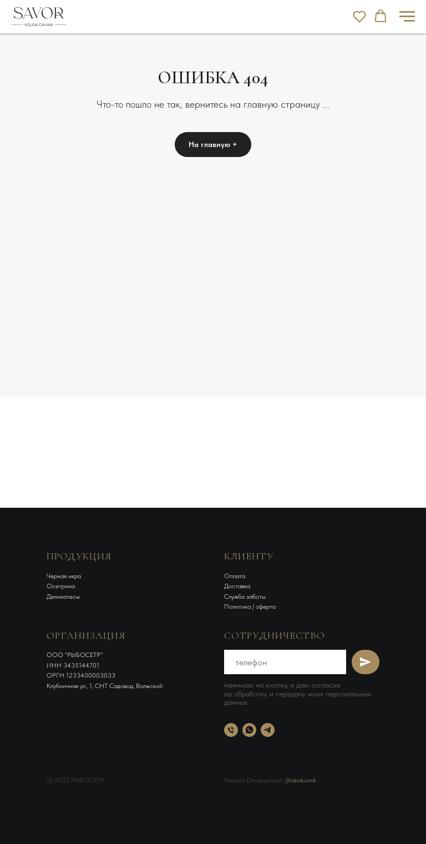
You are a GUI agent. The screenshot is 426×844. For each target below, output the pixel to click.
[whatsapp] (249, 730)
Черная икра (64, 576)
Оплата (234, 576)
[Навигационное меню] (407, 16)
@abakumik (300, 780)
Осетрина (61, 586)
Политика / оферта (250, 606)
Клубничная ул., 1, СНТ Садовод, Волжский (105, 686)
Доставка (237, 586)
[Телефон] (231, 730)
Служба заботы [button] (245, 596)
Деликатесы (63, 596)
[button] (359, 16)
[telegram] (268, 730)
